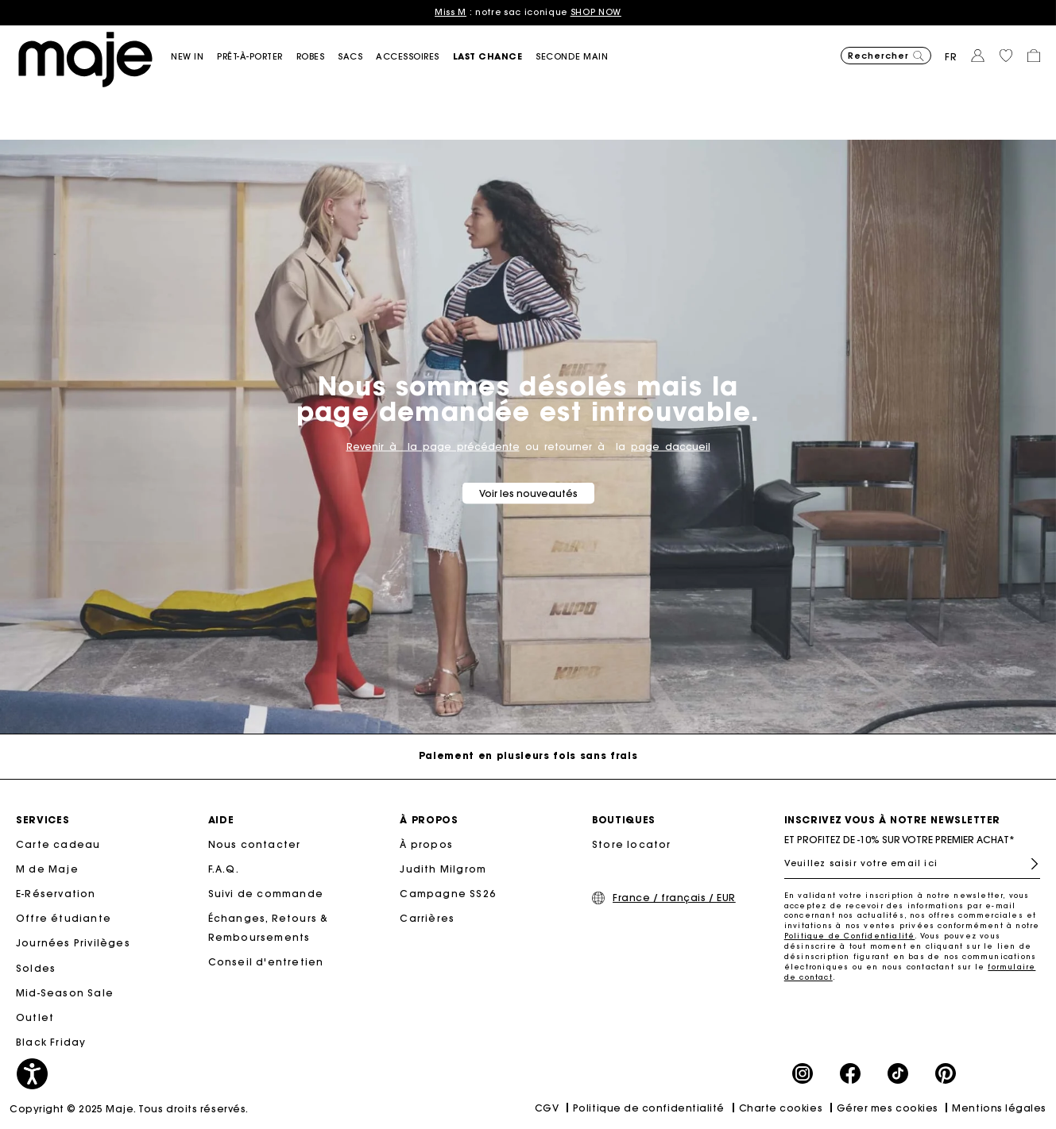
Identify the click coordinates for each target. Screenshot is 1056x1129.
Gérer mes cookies (887, 1108)
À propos (426, 844)
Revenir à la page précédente (433, 446)
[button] (194, 56)
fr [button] (951, 57)
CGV (547, 1108)
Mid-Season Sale (65, 993)
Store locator (631, 844)
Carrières (427, 918)
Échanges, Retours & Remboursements (268, 927)
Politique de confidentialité (649, 1108)
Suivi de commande (265, 894)
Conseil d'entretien (266, 962)
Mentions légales (999, 1108)
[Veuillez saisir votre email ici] (912, 863)
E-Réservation (56, 894)
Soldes (36, 968)
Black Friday (51, 1042)
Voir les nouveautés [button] (528, 493)
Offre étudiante (63, 918)
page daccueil (670, 446)
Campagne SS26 (448, 894)
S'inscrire (1034, 863)
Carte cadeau (58, 844)
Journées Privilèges (73, 943)
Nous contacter (254, 844)
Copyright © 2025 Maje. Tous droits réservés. (129, 1109)
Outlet (35, 1017)
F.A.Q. (223, 869)
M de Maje (47, 869)
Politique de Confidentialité (849, 935)
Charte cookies (781, 1108)
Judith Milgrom (443, 869)
